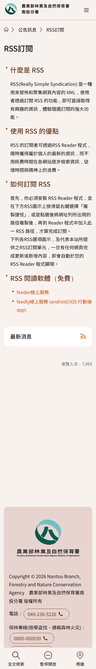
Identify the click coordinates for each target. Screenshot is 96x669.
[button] (86, 10)
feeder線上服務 (33, 292)
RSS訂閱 (55, 29)
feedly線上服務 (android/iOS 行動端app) (54, 305)
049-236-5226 (46, 614)
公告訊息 (27, 29)
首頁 (6, 29)
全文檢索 (16, 659)
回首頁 (37, 9)
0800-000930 (32, 638)
